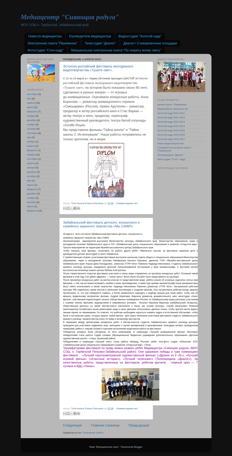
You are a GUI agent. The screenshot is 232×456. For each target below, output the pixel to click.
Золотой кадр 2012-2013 (171, 121)
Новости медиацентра (45, 36)
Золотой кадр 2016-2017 (171, 139)
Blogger (138, 447)
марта (30, 107)
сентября (32, 94)
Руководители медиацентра (90, 36)
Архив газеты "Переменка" (172, 104)
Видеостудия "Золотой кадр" (139, 36)
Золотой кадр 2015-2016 (171, 134)
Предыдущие (139, 425)
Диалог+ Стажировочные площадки (150, 43)
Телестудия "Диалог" (100, 43)
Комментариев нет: (127, 203)
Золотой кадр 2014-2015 (171, 130)
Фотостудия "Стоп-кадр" (46, 50)
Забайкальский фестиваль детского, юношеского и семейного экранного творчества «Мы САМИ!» (101, 224)
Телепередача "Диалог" (170, 155)
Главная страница (105, 425)
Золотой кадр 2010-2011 (171, 113)
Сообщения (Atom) (92, 432)
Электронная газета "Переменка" (52, 43)
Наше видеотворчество (170, 143)
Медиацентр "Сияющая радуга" (70, 17)
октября (31, 128)
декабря (31, 120)
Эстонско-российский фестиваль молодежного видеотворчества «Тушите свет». (98, 68)
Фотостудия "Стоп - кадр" (171, 159)
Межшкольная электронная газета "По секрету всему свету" (116, 50)
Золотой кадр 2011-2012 (171, 117)
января (31, 115)
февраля (32, 111)
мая (29, 98)
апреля (31, 103)
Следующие (72, 425)
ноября (31, 124)
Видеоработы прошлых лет (172, 108)
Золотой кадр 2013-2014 (171, 126)
